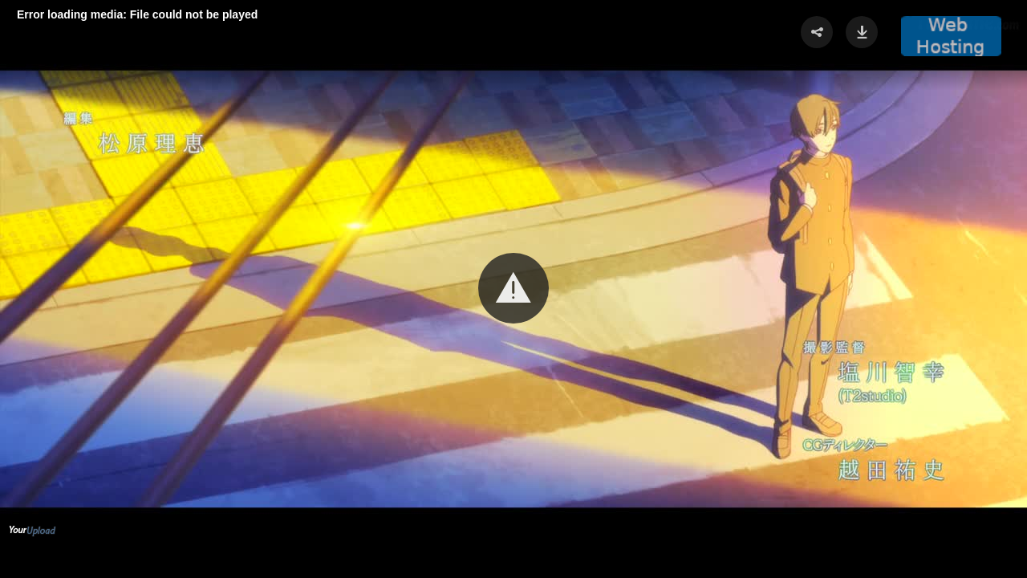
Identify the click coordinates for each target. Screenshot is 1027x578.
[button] (513, 288)
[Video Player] (513, 289)
